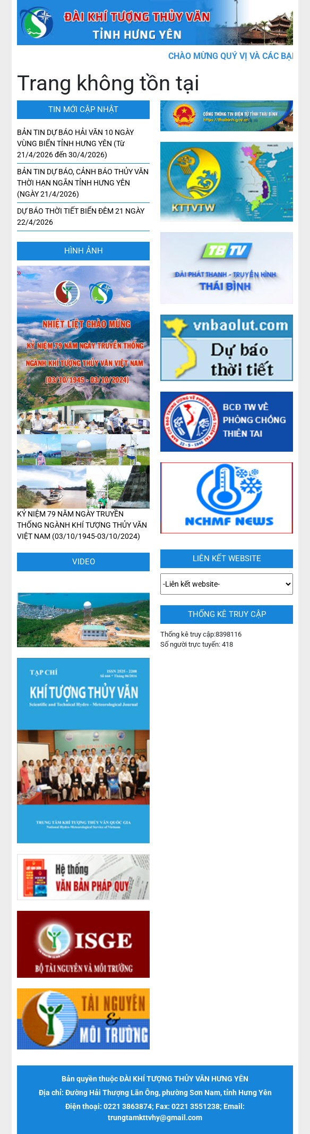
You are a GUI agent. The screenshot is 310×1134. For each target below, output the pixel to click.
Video (83, 561)
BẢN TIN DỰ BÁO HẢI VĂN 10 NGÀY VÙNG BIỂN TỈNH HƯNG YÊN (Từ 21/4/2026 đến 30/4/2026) (75, 143)
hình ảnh (83, 251)
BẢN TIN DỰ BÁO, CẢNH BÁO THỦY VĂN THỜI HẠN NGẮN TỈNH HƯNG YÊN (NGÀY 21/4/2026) (83, 182)
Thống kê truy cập (227, 614)
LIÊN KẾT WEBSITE (227, 558)
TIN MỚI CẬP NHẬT (83, 109)
